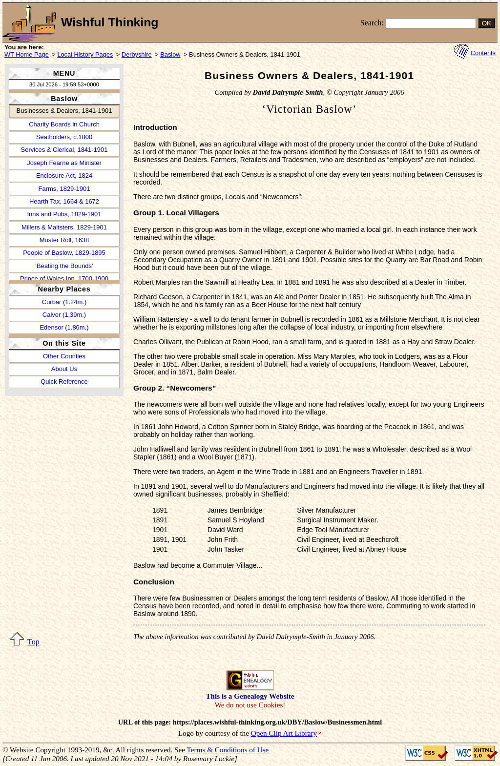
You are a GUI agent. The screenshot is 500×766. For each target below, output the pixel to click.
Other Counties (64, 356)
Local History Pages (85, 54)
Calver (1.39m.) (64, 314)
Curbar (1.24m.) (64, 302)
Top (33, 642)
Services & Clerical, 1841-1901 (64, 149)
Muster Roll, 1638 (64, 240)
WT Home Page (26, 54)
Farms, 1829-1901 (64, 188)
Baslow (170, 54)
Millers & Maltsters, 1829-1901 (64, 227)
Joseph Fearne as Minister (64, 162)
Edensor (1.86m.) (64, 327)
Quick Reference (64, 381)
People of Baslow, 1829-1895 (64, 252)
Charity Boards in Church (64, 124)
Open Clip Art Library (284, 733)
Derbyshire (137, 54)
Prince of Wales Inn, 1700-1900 (64, 278)
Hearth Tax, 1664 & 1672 (64, 201)
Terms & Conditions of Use (228, 749)
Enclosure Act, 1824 (64, 175)
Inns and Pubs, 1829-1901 (64, 214)
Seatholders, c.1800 (64, 137)
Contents (483, 53)
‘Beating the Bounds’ (64, 265)
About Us (64, 369)
